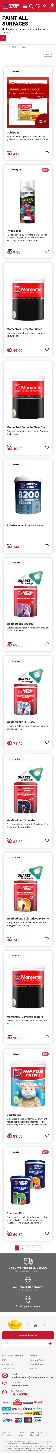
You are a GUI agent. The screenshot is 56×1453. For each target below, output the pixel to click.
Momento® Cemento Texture (25, 1016)
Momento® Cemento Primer (24, 329)
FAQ (4, 1360)
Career (33, 1368)
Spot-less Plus (15, 1213)
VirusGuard (14, 1115)
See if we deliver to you (28, 1290)
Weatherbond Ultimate (21, 820)
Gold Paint (13, 132)
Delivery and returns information (28, 1271)
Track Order (8, 1368)
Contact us (7, 1364)
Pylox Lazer (14, 230)
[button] (47, 151)
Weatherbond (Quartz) (20, 623)
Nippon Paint (37, 1360)
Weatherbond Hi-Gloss (21, 721)
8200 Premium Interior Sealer (25, 525)
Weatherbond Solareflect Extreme (28, 918)
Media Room (37, 1364)
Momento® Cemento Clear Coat (27, 427)
